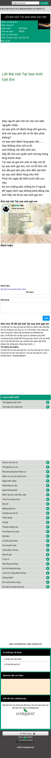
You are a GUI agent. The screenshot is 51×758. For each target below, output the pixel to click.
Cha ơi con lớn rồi (9, 465)
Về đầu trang (25, 735)
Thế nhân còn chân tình (12, 409)
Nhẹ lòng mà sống (10, 566)
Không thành (7, 580)
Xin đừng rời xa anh (10, 534)
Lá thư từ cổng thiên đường (14, 575)
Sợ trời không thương (11, 570)
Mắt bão (5, 538)
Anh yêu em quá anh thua (13, 589)
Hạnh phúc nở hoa (10, 552)
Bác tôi (5, 506)
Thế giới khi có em (10, 469)
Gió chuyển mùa (9, 547)
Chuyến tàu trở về (10, 515)
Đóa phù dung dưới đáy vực (14, 474)
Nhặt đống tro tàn (9, 488)
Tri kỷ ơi (5, 561)
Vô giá (5, 524)
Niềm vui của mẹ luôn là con (14, 478)
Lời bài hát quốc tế (12, 666)
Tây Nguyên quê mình (11, 404)
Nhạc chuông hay (34, 646)
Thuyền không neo (10, 529)
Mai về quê (7, 557)
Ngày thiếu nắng (9, 483)
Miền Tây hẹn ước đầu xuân (14, 497)
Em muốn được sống (11, 584)
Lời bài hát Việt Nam (12, 661)
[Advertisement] (25, 436)
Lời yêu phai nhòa (9, 543)
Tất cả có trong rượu (11, 501)
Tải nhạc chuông (25, 742)
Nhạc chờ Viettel (25, 739)
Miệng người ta (8, 511)
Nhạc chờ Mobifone (17, 646)
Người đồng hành (9, 492)
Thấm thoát (7, 520)
